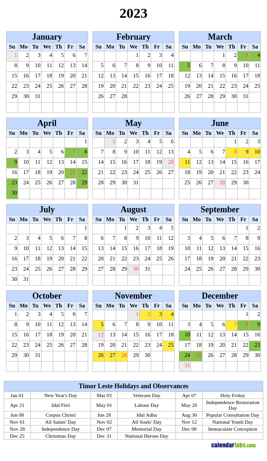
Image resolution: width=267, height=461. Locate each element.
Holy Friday (232, 395)
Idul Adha (146, 415)
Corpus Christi (61, 415)
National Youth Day (232, 422)
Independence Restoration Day (233, 405)
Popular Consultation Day (233, 415)
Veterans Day (147, 395)
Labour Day (146, 405)
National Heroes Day (147, 436)
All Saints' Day (61, 422)
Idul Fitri (60, 405)
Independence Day (61, 429)
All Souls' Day (147, 422)
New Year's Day (60, 395)
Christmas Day (60, 436)
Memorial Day (147, 429)
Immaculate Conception (232, 429)
